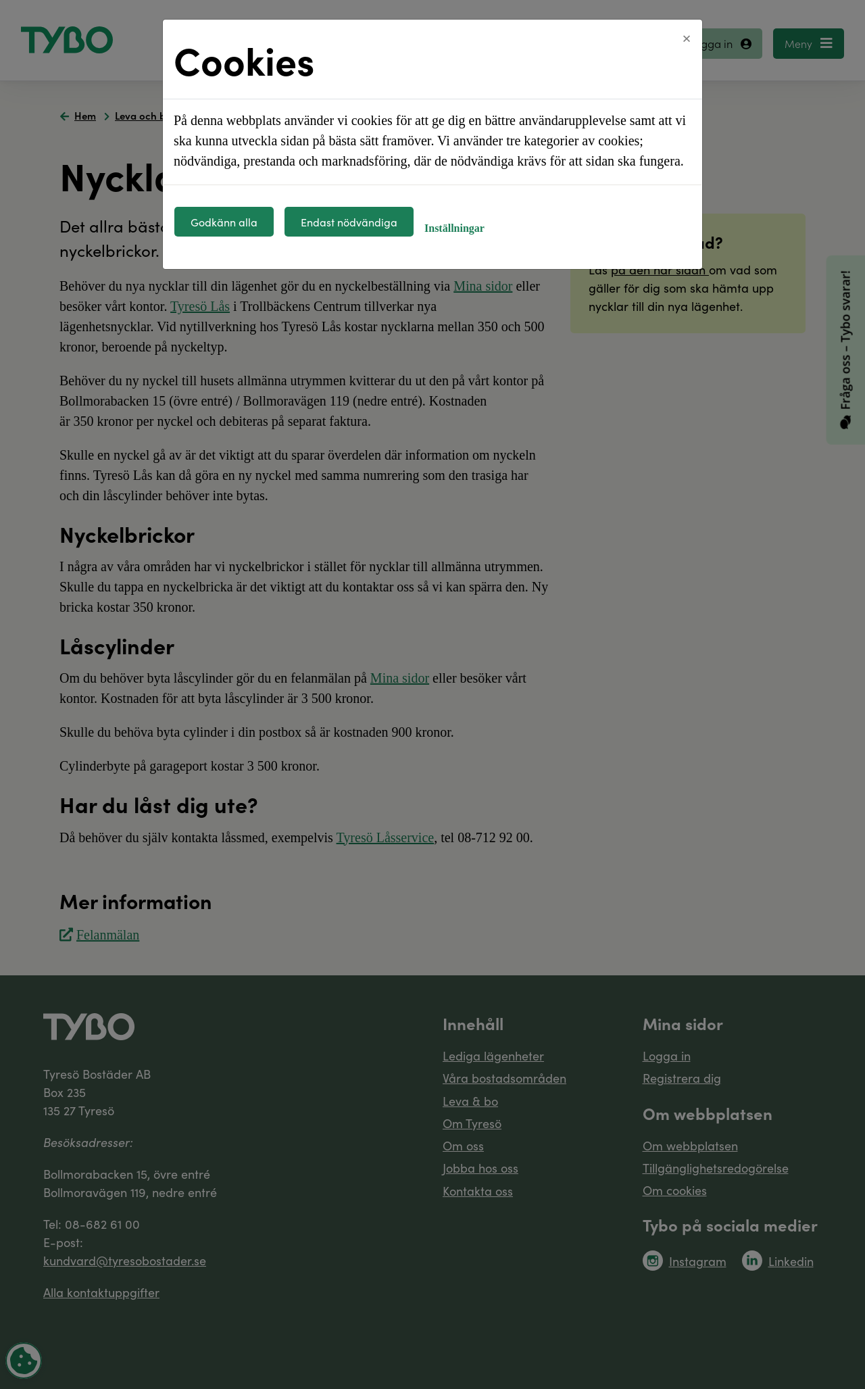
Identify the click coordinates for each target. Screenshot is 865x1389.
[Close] (686, 38)
